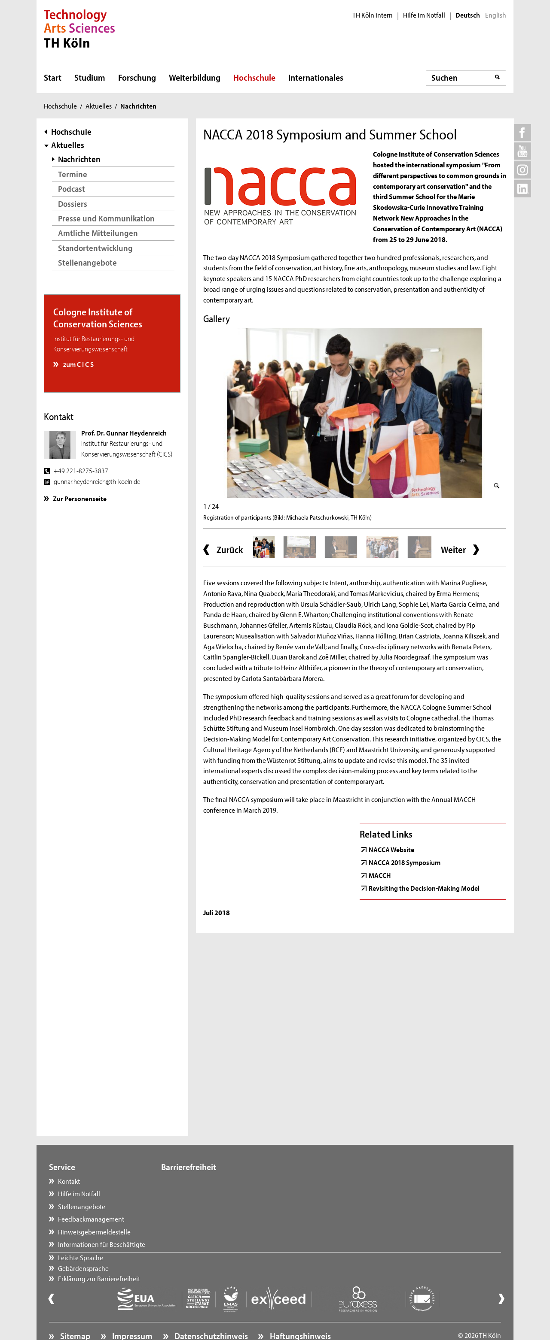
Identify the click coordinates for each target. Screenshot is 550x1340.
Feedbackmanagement (91, 1218)
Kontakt (69, 1181)
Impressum (131, 1312)
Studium (89, 77)
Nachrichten (79, 159)
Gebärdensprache (195, 1193)
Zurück (230, 550)
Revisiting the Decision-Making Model (424, 887)
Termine (72, 174)
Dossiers (72, 203)
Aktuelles (99, 105)
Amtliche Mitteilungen (98, 232)
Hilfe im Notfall (424, 15)
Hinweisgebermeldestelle (94, 1231)
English (495, 15)
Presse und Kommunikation (106, 218)
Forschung (137, 77)
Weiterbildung (194, 77)
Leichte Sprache (192, 1181)
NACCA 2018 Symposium (404, 862)
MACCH (380, 875)
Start (52, 77)
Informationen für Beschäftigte (101, 1244)
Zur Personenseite (80, 498)
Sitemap (74, 1312)
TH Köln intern (372, 15)
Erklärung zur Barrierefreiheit (211, 1206)
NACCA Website (391, 849)
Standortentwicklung (95, 247)
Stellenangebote (87, 262)
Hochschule (254, 77)
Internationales (315, 77)
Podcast (71, 188)
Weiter (453, 550)
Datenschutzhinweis (210, 1312)
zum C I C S (78, 364)
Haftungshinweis (299, 1312)
